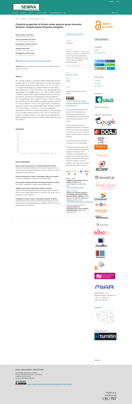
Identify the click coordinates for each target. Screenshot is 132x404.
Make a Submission (101, 39)
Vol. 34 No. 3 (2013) (33, 19)
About (31, 13)
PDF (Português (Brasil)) (75, 34)
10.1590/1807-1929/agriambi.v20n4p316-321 (80, 202)
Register (111, 1)
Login (117, 1)
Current (15, 13)
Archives (23, 13)
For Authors (97, 83)
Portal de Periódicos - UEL (57, 13)
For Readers (97, 80)
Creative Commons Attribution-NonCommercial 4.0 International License (77, 103)
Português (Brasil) (100, 53)
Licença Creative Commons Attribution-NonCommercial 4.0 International (49, 384)
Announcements (42, 13)
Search (115, 13)
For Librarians (98, 86)
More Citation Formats (73, 66)
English (96, 50)
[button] (99, 61)
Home (17, 19)
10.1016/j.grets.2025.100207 (75, 188)
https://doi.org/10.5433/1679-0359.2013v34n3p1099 (35, 61)
